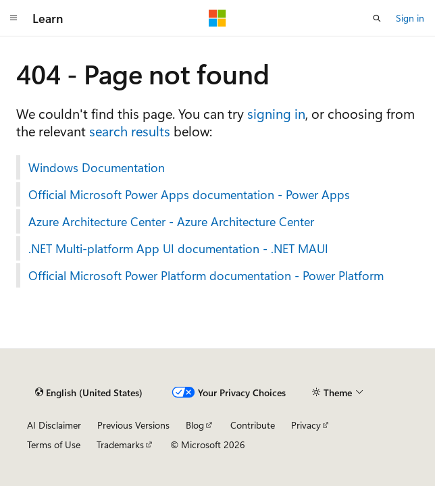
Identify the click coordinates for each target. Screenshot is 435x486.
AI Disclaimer (54, 424)
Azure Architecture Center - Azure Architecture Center (171, 221)
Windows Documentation (96, 167)
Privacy (306, 424)
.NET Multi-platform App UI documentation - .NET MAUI (178, 248)
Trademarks (120, 444)
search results (129, 131)
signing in (276, 113)
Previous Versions (133, 424)
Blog (195, 424)
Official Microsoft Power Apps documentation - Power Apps (189, 194)
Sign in (410, 17)
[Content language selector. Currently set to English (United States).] (89, 392)
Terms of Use (53, 444)
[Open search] (376, 18)
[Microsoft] (217, 18)
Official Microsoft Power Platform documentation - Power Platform (206, 275)
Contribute (252, 424)
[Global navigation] (13, 18)
